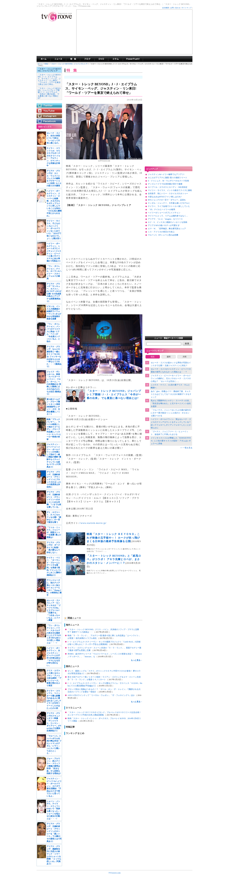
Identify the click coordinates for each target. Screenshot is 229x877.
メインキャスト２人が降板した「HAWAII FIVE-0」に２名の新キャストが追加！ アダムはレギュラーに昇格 (171, 441)
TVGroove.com (114, 873)
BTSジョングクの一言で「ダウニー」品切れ (167, 200)
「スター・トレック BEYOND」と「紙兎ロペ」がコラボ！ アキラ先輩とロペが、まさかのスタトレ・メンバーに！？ (114, 559)
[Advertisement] (134, 32)
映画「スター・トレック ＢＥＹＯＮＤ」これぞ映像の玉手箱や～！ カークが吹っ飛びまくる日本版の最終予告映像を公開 (113, 538)
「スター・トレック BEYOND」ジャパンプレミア (69, 64)
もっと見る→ (136, 660)
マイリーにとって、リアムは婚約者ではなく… (168, 216)
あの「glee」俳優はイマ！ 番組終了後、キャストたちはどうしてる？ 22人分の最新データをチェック (171, 394)
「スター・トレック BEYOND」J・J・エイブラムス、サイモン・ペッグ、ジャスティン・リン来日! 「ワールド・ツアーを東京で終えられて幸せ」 (49, 79)
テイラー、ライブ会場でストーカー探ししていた (169, 206)
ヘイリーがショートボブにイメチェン (164, 213)
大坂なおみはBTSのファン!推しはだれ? (164, 197)
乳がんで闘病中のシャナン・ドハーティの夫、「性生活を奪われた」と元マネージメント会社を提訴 (171, 403)
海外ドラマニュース (58, 59)
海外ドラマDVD (101, 59)
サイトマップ (187, 8)
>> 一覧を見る (186, 448)
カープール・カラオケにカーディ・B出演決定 (167, 187)
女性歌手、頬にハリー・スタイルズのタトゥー (168, 193)
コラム (115, 59)
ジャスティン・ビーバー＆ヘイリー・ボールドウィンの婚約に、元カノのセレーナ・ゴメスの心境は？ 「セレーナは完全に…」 (171, 378)
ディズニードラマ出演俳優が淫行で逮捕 (165, 184)
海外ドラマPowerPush (133, 59)
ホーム (40, 64)
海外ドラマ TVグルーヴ (43, 59)
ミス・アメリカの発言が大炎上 (161, 232)
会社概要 (165, 8)
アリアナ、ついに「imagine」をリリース (165, 219)
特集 (73, 59)
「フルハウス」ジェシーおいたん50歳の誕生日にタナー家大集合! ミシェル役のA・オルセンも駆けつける (171, 413)
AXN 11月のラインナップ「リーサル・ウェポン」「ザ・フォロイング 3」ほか (101, 695)
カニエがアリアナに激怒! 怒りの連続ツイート (167, 177)
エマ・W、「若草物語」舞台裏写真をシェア (167, 228)
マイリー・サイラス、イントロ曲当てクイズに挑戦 (170, 190)
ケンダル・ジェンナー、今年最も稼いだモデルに (169, 203)
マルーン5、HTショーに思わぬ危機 (163, 235)
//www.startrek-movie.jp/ (93, 523)
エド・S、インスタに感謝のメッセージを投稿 (167, 222)
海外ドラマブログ (87, 59)
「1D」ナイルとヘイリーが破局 (161, 209)
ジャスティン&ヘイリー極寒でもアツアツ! (166, 174)
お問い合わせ (175, 8)
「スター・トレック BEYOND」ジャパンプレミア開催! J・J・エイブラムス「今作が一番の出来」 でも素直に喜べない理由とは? (49, 93)
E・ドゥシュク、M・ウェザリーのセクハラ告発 (168, 181)
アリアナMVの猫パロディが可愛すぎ (164, 225)
